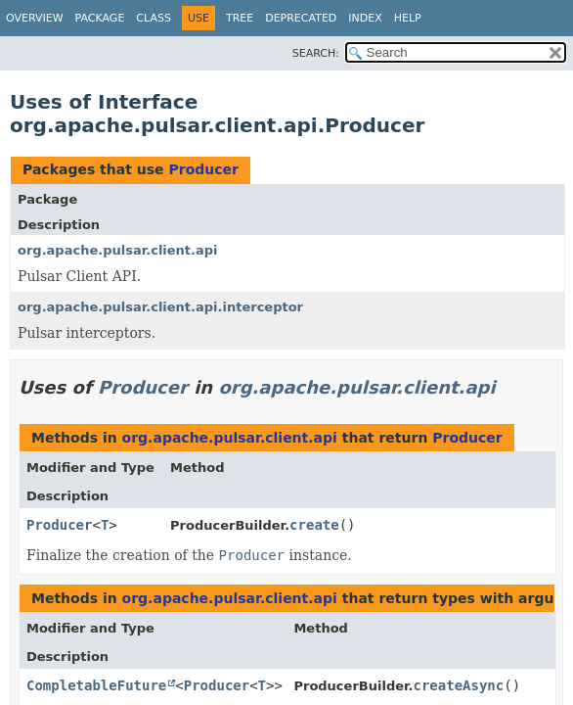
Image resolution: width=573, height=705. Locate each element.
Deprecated (300, 18)
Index (364, 18)
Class (153, 18)
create (314, 525)
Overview (35, 18)
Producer (203, 169)
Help (407, 18)
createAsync (459, 685)
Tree (239, 18)
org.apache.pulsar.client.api (118, 250)
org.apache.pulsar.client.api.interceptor (160, 307)
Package (100, 18)
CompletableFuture (96, 685)
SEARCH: (315, 53)
